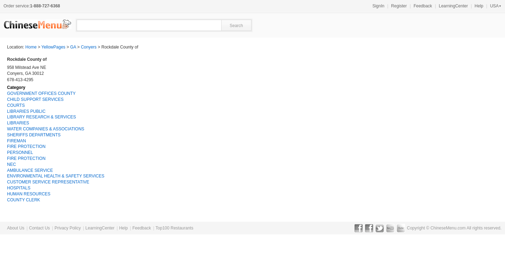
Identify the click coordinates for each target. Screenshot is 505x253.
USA (495, 6)
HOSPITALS (18, 188)
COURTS (16, 105)
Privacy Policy (68, 228)
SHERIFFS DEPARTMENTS (33, 134)
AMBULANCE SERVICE (30, 170)
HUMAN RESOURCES (28, 194)
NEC (11, 164)
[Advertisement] (445, 100)
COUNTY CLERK (23, 199)
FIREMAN (16, 140)
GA (73, 47)
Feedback (423, 6)
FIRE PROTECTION (26, 146)
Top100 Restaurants (174, 228)
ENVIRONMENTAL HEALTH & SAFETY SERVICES (55, 176)
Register (399, 6)
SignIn (378, 6)
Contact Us (39, 228)
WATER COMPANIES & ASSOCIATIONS (45, 128)
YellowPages (53, 47)
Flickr (400, 228)
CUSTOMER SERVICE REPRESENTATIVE (48, 182)
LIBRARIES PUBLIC (26, 111)
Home (31, 47)
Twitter (379, 228)
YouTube (390, 228)
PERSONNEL (20, 152)
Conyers (89, 47)
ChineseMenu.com (448, 228)
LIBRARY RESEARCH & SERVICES (41, 117)
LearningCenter (453, 6)
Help (479, 6)
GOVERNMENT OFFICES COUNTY (41, 93)
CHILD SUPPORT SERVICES (35, 99)
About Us (15, 228)
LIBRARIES (18, 123)
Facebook (358, 228)
